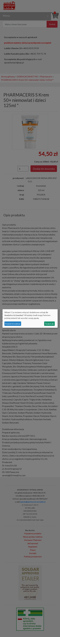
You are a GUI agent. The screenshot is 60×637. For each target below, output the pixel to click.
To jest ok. (49, 324)
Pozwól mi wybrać (12, 324)
